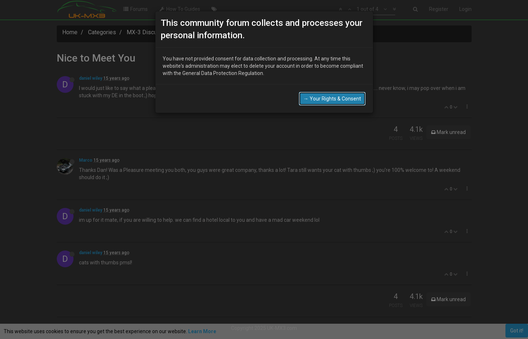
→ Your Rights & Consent (332, 99)
